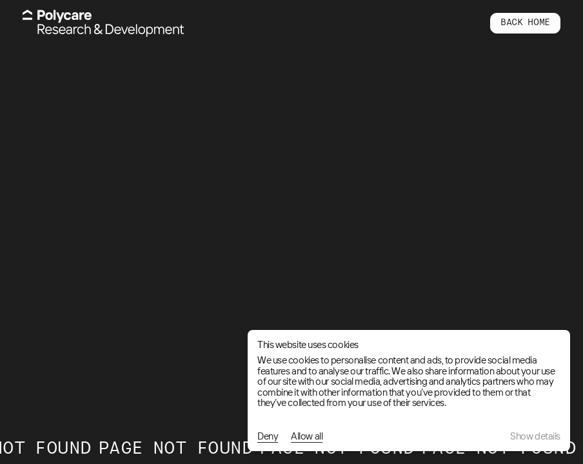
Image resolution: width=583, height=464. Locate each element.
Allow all (306, 436)
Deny (267, 436)
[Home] (103, 23)
